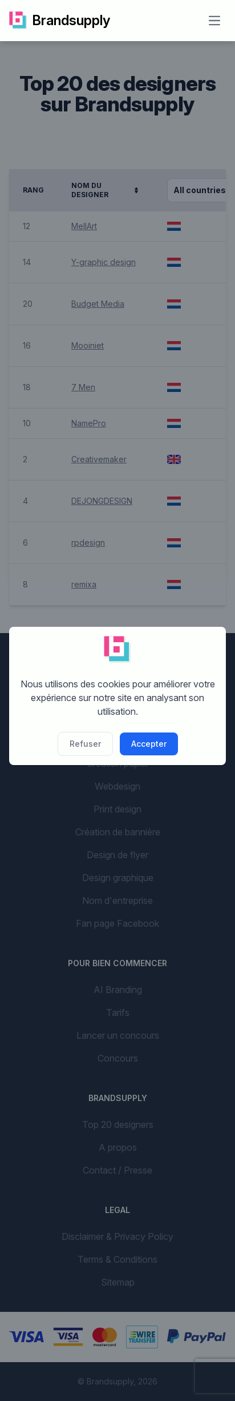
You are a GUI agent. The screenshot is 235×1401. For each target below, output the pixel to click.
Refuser (85, 743)
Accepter (149, 743)
